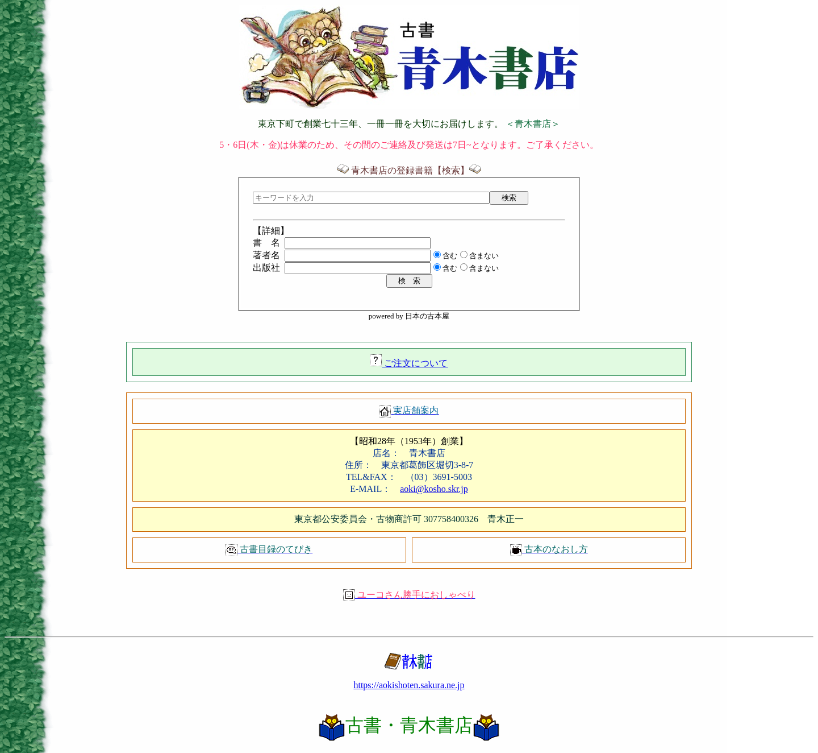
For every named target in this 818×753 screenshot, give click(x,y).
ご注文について (415, 363)
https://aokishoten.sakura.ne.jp (408, 685)
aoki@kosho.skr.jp (434, 489)
